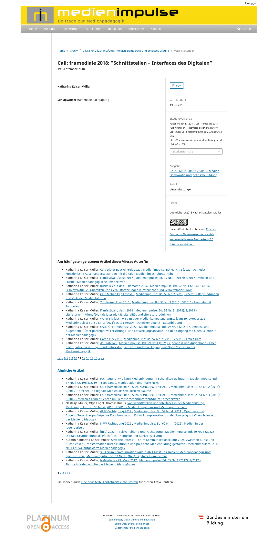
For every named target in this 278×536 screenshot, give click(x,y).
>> (102, 358)
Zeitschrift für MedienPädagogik (132, 527)
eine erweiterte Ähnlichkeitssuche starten (109, 482)
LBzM (118, 523)
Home (33, 29)
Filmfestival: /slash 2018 (117, 310)
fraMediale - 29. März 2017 (119, 460)
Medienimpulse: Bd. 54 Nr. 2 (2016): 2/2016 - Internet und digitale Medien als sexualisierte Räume (143, 389)
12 (83, 358)
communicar (115, 519)
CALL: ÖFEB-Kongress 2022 (118, 327)
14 (91, 358)
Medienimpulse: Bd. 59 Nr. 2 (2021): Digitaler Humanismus (126, 456)
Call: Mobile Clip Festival (117, 294)
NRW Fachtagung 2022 (116, 423)
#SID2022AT (108, 343)
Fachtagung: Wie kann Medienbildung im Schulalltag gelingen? (144, 378)
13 (87, 358)
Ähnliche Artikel (71, 370)
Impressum (136, 29)
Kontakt (156, 29)
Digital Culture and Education (139, 519)
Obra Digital (128, 523)
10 (75, 358)
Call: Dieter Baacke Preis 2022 (120, 269)
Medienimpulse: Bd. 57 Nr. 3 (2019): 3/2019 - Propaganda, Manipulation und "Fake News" (142, 381)
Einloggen (251, 3)
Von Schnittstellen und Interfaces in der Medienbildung (166, 403)
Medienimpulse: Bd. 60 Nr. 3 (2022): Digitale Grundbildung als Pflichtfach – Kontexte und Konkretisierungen (140, 434)
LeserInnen (71, 29)
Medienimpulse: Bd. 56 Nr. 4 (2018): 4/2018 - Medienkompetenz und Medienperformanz (126, 407)
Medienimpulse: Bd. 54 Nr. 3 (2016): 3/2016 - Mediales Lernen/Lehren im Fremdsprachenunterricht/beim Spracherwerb (143, 397)
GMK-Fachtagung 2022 (116, 411)
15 (95, 358)
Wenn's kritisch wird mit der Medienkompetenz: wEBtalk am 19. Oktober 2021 (154, 318)
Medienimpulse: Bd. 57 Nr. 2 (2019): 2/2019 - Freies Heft (162, 339)
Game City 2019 (111, 339)
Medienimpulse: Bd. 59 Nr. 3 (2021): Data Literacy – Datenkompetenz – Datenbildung (124, 323)
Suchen (244, 29)
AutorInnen (94, 29)
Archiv (74, 50)
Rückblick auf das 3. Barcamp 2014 (124, 286)
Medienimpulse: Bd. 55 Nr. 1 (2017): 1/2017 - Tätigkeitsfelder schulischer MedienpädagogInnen (133, 462)
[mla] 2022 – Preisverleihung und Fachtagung (132, 432)
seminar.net (142, 523)
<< (59, 358)
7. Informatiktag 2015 (115, 302)
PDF (178, 85)
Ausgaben (50, 29)
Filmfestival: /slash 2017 (117, 278)
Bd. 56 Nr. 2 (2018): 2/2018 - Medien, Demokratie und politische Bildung (126, 50)
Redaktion (115, 29)
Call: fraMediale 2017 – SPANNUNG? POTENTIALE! (134, 387)
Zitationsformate (183, 151)
